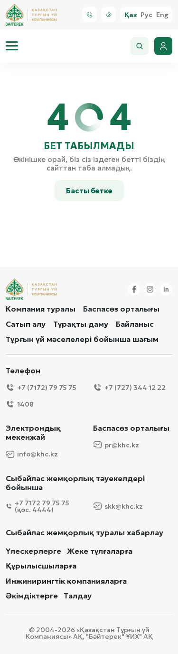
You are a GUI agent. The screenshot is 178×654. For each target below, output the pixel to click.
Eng (162, 15)
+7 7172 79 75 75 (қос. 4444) (37, 506)
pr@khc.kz (116, 444)
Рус (146, 15)
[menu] (12, 46)
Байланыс (135, 324)
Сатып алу (26, 324)
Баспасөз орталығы (121, 308)
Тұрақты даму (80, 324)
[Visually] (109, 14)
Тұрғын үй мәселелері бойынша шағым (82, 339)
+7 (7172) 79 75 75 (41, 387)
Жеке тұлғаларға (99, 551)
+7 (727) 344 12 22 (129, 387)
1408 (20, 403)
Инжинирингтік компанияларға (66, 581)
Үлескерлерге (33, 551)
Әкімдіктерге (32, 595)
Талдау (78, 595)
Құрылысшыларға (41, 565)
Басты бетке (89, 190)
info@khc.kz (32, 454)
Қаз (130, 15)
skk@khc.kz (118, 506)
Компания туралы (40, 308)
